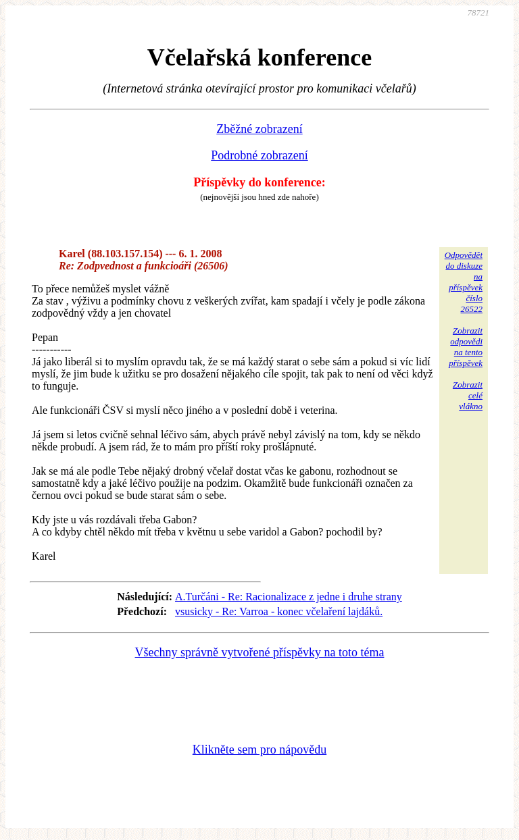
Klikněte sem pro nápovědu (259, 749)
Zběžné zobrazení (259, 129)
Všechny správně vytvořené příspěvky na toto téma (260, 652)
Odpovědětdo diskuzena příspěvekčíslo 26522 (464, 282)
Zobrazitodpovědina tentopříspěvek (466, 346)
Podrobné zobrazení (259, 155)
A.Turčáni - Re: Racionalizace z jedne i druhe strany (288, 596)
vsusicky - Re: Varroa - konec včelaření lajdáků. (278, 611)
